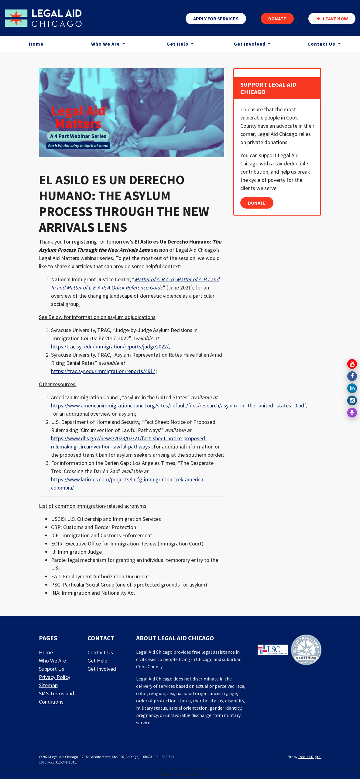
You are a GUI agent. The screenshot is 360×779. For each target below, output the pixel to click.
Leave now (332, 19)
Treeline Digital (309, 756)
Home (36, 44)
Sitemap (48, 685)
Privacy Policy (54, 676)
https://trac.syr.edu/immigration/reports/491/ (103, 371)
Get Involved (250, 44)
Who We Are (106, 44)
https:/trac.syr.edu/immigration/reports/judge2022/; (110, 346)
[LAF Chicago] (43, 18)
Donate (277, 19)
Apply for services (215, 19)
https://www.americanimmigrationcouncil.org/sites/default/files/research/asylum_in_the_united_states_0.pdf (178, 405)
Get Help (178, 44)
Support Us (51, 668)
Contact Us (322, 44)
